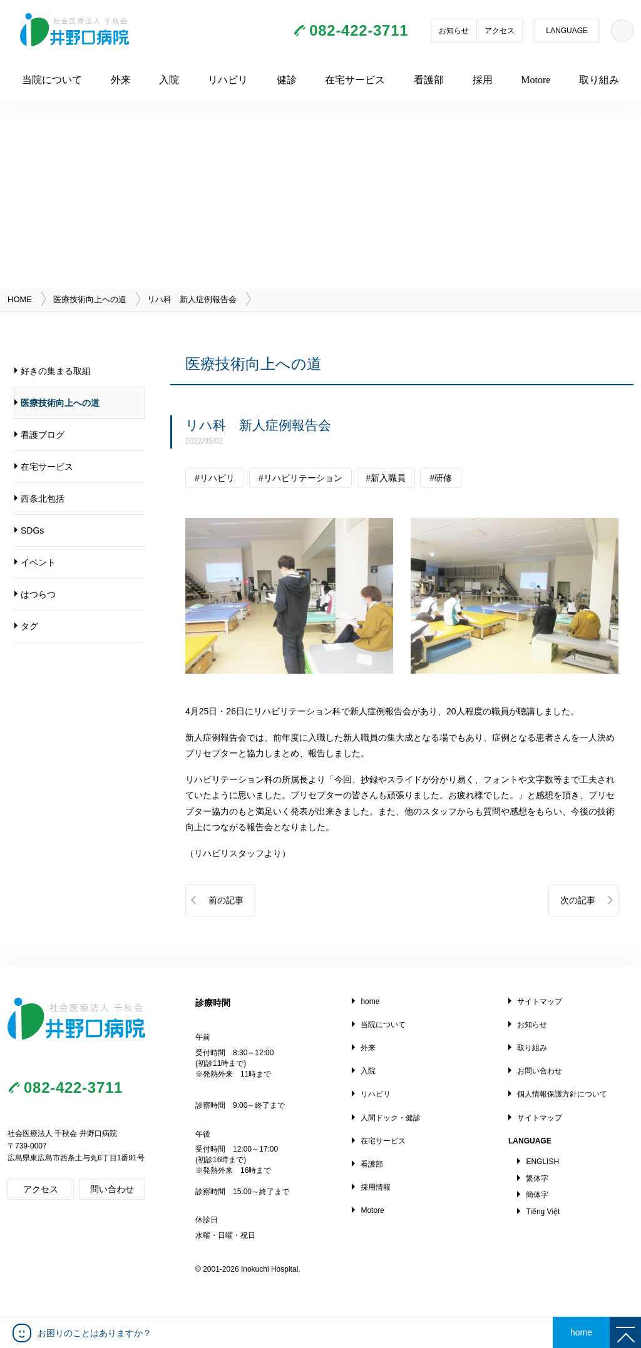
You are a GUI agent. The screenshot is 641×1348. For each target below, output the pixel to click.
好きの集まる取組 (56, 371)
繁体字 (537, 1178)
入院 (169, 79)
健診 (287, 79)
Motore (535, 79)
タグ (29, 626)
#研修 (440, 478)
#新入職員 (386, 478)
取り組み (599, 79)
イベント (38, 562)
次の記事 (577, 900)
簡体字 (537, 1195)
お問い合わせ (539, 1071)
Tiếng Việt (543, 1211)
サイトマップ (539, 1001)
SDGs (32, 530)
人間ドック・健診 (391, 1118)
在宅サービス (355, 79)
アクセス (500, 30)
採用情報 (376, 1187)
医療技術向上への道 (89, 299)
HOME (20, 299)
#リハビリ (215, 478)
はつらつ (38, 594)
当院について (52, 79)
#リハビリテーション (300, 478)
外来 (121, 79)
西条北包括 (42, 499)
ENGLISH (542, 1161)
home (370, 1001)
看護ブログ (42, 435)
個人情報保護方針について (562, 1094)
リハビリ (228, 79)
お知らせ (454, 30)
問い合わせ (112, 1189)
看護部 (429, 79)
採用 (483, 79)
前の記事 (226, 900)
